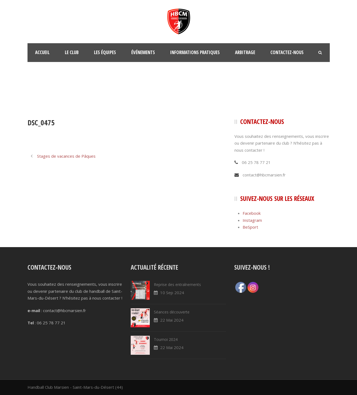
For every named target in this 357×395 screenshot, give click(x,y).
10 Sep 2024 (172, 292)
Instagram (252, 220)
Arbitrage (245, 52)
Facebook (252, 213)
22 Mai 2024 (172, 320)
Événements (143, 52)
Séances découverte (172, 312)
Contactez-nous (287, 52)
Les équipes (105, 52)
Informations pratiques (195, 52)
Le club (72, 52)
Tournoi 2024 (166, 339)
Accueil (42, 52)
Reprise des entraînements (177, 284)
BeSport (250, 227)
